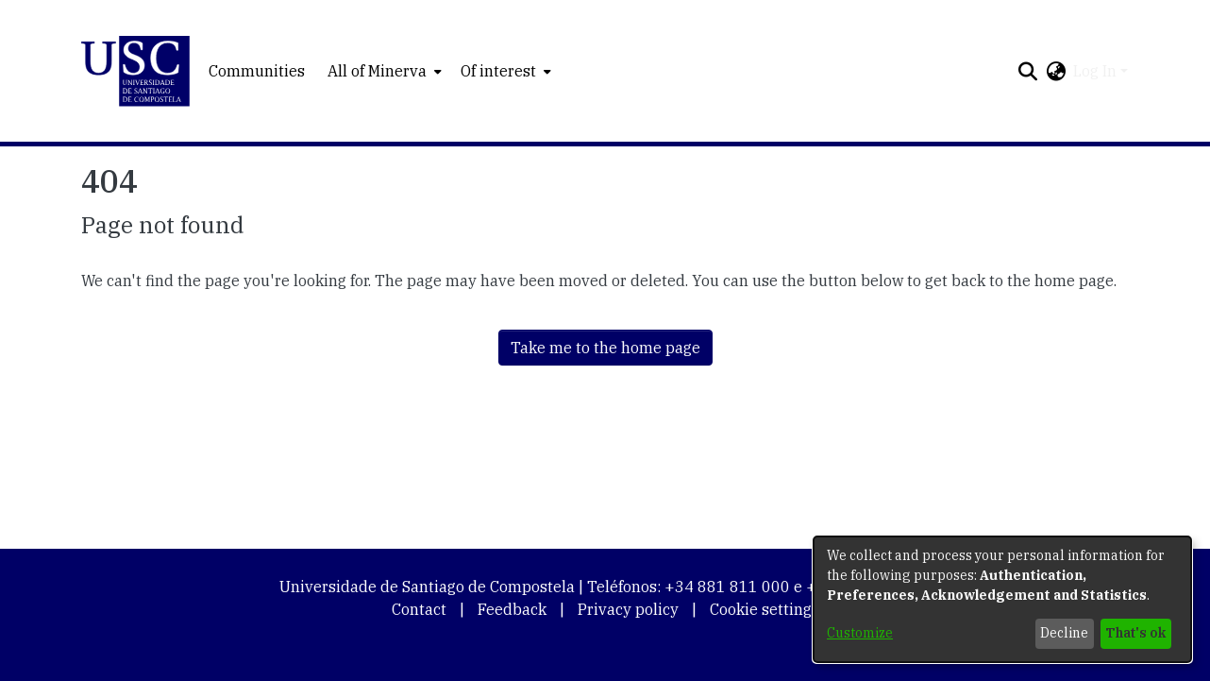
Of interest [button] (498, 70)
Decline (1064, 632)
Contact (419, 609)
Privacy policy (628, 609)
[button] (135, 71)
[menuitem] (383, 71)
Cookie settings (764, 609)
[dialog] (1002, 599)
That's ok (1135, 632)
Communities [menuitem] (257, 70)
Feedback (512, 609)
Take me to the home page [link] (605, 347)
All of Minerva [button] (377, 70)
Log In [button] (1096, 70)
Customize (860, 632)
